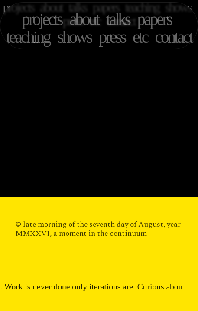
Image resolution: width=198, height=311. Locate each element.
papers (154, 19)
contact (173, 37)
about (83, 19)
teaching (28, 37)
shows (74, 37)
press (112, 37)
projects (42, 19)
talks (118, 19)
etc (140, 37)
